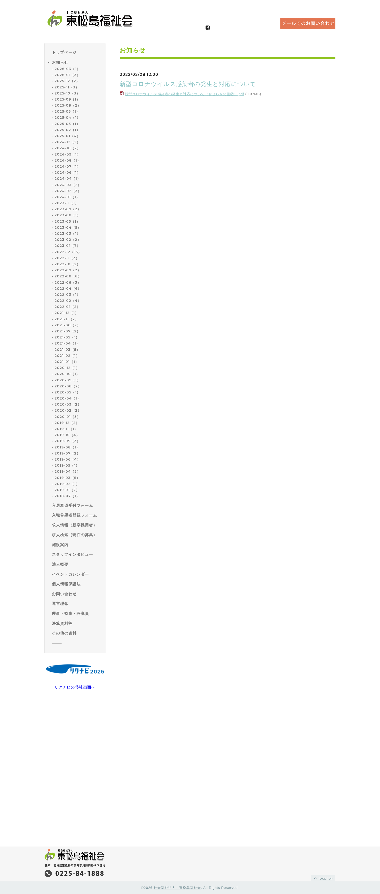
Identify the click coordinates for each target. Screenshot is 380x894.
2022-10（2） (67, 264)
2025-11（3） (67, 87)
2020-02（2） (68, 410)
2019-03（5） (67, 478)
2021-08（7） (67, 325)
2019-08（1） (67, 447)
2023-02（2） (68, 239)
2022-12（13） (68, 252)
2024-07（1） (67, 166)
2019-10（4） (67, 435)
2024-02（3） (68, 191)
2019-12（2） (67, 423)
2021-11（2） (67, 319)
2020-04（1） (68, 398)
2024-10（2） (67, 148)
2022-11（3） (67, 258)
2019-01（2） (67, 490)
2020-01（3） (67, 417)
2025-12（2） (67, 81)
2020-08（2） (68, 386)
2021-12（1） (67, 313)
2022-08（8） (68, 276)
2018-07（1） (67, 496)
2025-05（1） (67, 111)
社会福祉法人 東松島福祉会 (177, 888)
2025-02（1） (67, 130)
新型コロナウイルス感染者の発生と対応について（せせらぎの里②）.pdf (184, 94)
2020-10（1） (67, 374)
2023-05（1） (67, 221)
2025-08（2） (68, 105)
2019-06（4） (67, 459)
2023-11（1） (67, 203)
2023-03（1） (67, 233)
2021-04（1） (67, 343)
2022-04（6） (68, 288)
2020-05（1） (67, 392)
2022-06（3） (68, 282)
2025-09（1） (67, 99)
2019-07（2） (67, 453)
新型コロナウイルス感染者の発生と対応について (188, 83)
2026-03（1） (67, 69)
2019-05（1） (67, 465)
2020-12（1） (67, 368)
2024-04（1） (68, 178)
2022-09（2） (68, 270)
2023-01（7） (67, 245)
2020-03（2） (68, 404)
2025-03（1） (67, 124)
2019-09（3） (67, 441)
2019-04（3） (67, 471)
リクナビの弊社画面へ (74, 687)
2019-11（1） (66, 429)
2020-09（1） (67, 380)
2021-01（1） (67, 362)
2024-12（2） (67, 142)
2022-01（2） (67, 307)
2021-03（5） (67, 349)
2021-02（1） (67, 355)
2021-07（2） (67, 331)
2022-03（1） (67, 294)
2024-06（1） (67, 172)
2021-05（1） (67, 337)
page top (323, 878)
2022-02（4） (68, 300)
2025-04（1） (67, 117)
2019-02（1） (67, 484)
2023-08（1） (67, 215)
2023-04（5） (68, 227)
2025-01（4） (67, 136)
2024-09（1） (67, 154)
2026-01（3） (67, 75)
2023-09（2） (68, 209)
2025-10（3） (67, 93)
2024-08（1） (68, 160)
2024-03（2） (68, 185)
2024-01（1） (67, 197)
